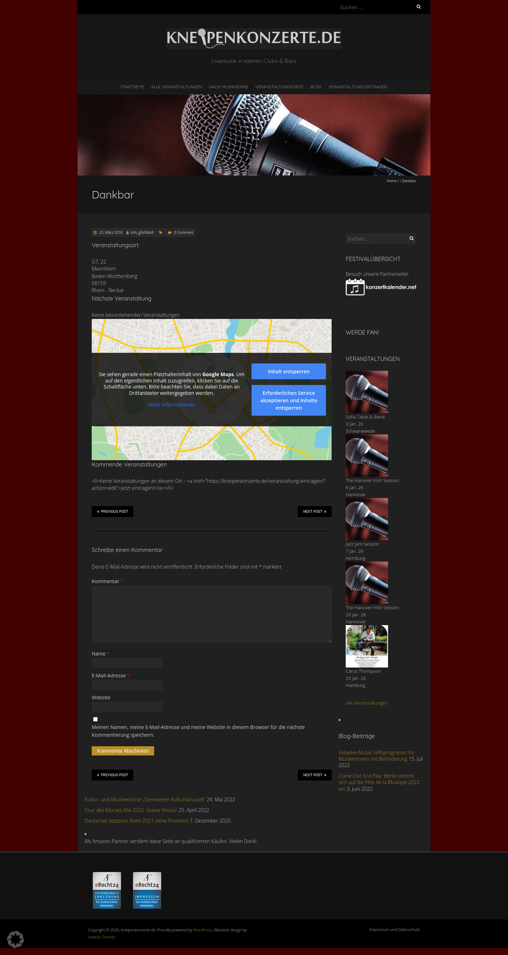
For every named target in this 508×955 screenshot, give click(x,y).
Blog (315, 86)
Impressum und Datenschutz (394, 929)
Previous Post (112, 511)
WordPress (202, 929)
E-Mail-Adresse (110, 675)
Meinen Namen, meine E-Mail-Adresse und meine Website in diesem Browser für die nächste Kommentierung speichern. (198, 731)
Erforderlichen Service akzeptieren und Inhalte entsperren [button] (289, 400)
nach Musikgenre (228, 86)
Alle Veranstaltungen (176, 86)
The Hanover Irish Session (372, 480)
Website (101, 697)
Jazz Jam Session (362, 544)
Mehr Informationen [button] (171, 405)
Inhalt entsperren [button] (288, 371)
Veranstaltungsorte (279, 86)
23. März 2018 (110, 232)
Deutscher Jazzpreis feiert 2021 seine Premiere (136, 820)
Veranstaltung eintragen (357, 86)
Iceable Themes (101, 936)
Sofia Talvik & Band (365, 417)
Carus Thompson (363, 671)
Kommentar (107, 581)
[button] (15, 939)
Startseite (132, 86)
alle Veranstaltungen (367, 703)
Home (392, 180)
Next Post (314, 511)
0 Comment (183, 232)
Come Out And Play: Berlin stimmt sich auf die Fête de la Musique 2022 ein (379, 782)
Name (100, 653)
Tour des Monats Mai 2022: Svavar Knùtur (131, 810)
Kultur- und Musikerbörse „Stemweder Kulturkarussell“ (145, 799)
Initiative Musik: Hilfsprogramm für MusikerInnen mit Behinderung (377, 755)
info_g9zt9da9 (142, 232)
